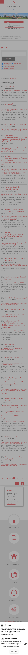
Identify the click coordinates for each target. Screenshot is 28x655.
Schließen (14, 651)
